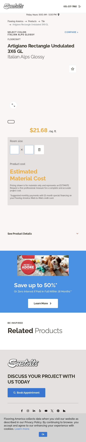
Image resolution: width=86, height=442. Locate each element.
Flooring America (15, 21)
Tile (43, 21)
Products (32, 21)
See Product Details (20, 233)
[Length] (14, 149)
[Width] (29, 149)
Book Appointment (26, 392)
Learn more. (22, 428)
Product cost (17, 163)
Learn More (43, 303)
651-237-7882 (70, 6)
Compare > (71, 32)
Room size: (16, 141)
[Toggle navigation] (80, 6)
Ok (43, 434)
